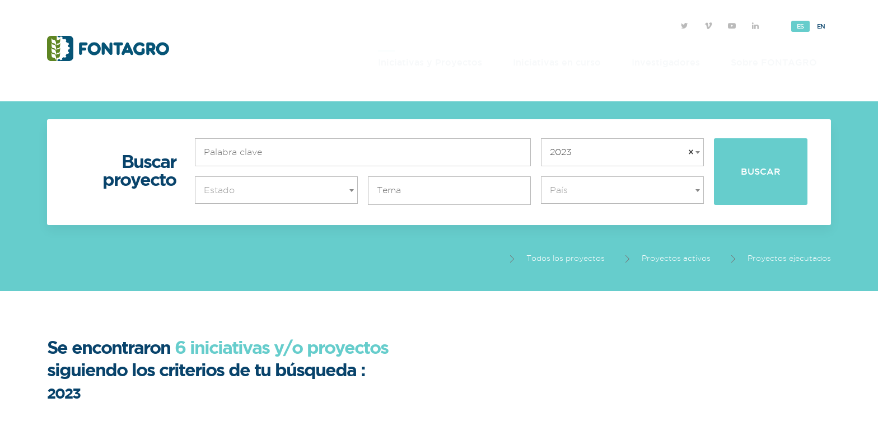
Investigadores (666, 62)
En (821, 26)
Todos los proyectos (557, 258)
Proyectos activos (668, 258)
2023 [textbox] (622, 152)
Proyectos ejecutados (781, 258)
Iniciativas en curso (557, 62)
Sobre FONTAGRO (774, 62)
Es (800, 26)
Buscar (761, 171)
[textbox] (279, 190)
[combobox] (622, 152)
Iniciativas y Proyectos (430, 62)
